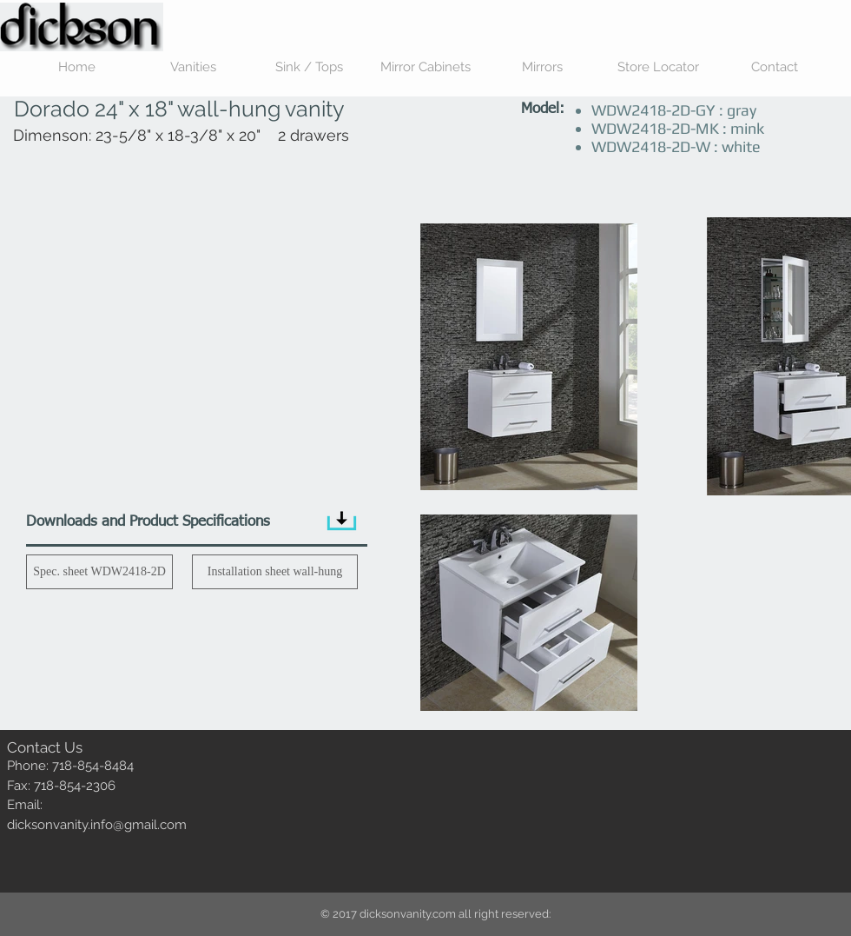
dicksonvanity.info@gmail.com (97, 825)
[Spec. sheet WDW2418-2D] (99, 571)
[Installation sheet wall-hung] (275, 571)
